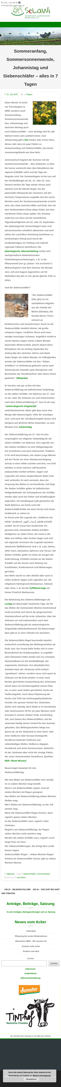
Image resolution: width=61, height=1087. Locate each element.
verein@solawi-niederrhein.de (12, 5)
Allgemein (10, 874)
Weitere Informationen (42, 1076)
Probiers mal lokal (31, 951)
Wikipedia (22, 378)
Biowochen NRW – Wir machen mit (30, 941)
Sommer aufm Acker (31, 946)
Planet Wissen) (18, 760)
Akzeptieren (31, 1079)
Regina (29, 94)
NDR (7, 760)
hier (26, 140)
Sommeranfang (43, 874)
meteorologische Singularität (21, 406)
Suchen (30, 958)
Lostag (8, 604)
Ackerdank (31, 931)
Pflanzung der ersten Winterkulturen (31, 936)
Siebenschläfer (29, 874)
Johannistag (25, 427)
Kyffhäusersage (37, 588)
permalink (21, 877)
